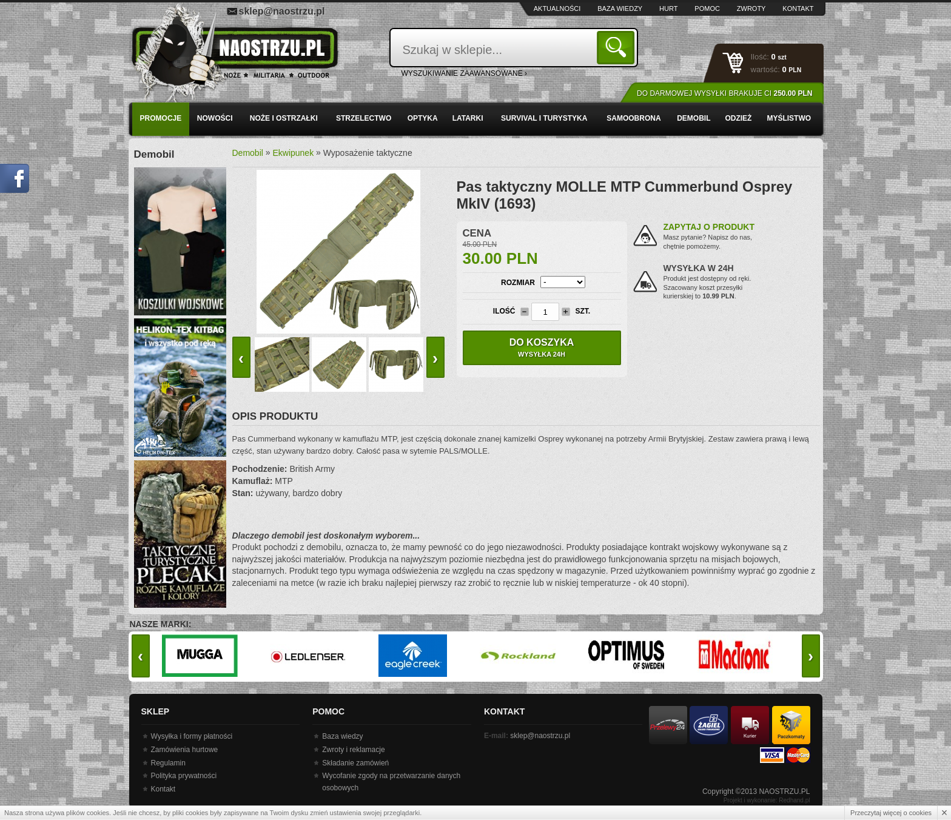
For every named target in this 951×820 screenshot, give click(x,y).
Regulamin (168, 763)
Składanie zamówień (355, 763)
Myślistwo (789, 118)
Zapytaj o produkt (708, 227)
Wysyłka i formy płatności (192, 736)
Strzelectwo (363, 118)
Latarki (467, 118)
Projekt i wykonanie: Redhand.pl (767, 800)
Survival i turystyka (544, 118)
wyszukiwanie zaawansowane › (465, 73)
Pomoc (707, 8)
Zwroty (751, 8)
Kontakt (797, 8)
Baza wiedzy (619, 8)
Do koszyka (542, 347)
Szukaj (618, 47)
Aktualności (557, 8)
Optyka (423, 118)
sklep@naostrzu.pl (282, 11)
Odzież (738, 118)
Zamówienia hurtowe (184, 749)
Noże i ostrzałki (284, 118)
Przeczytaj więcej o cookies (891, 812)
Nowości (215, 118)
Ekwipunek (293, 153)
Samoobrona (633, 118)
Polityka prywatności (184, 775)
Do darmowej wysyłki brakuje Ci (724, 93)
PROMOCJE (161, 118)
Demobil (693, 118)
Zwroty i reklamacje (353, 749)
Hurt (668, 8)
